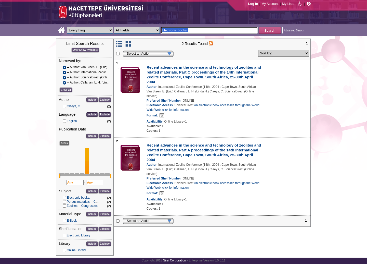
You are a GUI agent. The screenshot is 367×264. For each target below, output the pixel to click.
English (72, 121)
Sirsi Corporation (174, 260)
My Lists (288, 4)
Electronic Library (78, 235)
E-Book (72, 220)
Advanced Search (294, 30)
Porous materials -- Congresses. (89, 201)
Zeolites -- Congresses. (82, 206)
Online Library (76, 250)
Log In (253, 4)
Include (92, 99)
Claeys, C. (74, 106)
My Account (270, 4)
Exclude (105, 99)
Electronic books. (78, 197)
